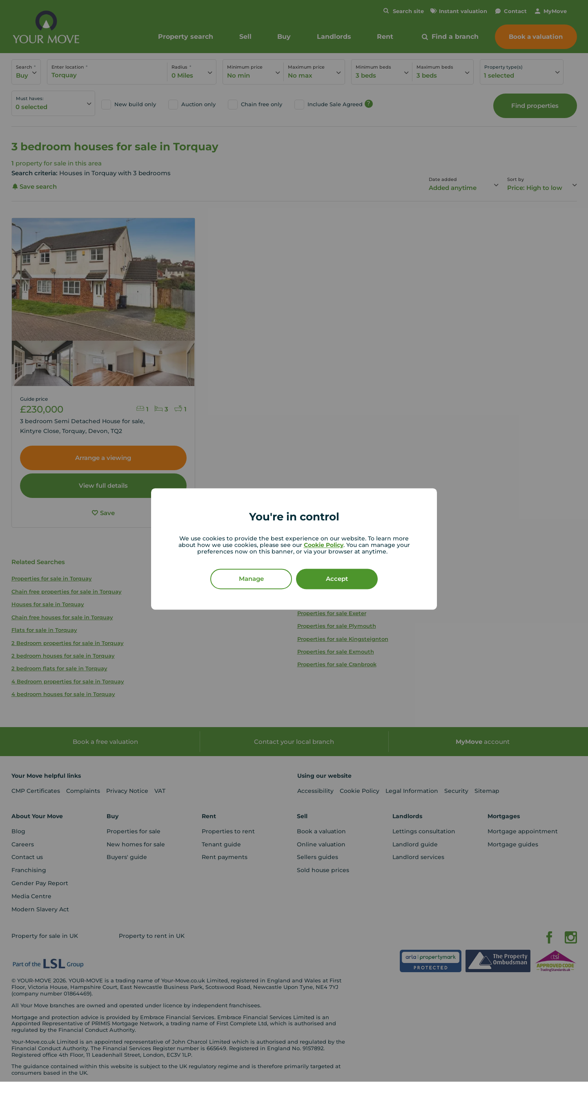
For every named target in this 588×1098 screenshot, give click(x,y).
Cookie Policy (323, 545)
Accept (337, 579)
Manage (251, 579)
